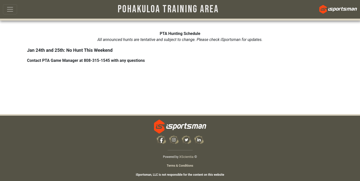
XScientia (186, 157)
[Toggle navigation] (10, 9)
